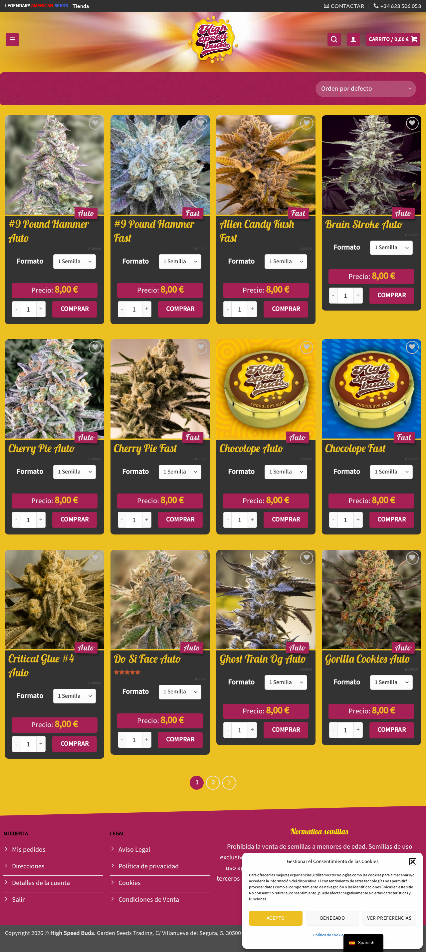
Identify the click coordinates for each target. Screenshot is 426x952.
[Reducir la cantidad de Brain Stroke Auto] (333, 296)
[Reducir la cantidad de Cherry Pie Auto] (16, 520)
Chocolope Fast (355, 448)
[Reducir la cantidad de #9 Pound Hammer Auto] (16, 309)
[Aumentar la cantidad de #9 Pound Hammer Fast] (146, 309)
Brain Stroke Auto (364, 224)
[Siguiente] (229, 783)
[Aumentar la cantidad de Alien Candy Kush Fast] (252, 309)
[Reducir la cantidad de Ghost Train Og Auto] (227, 730)
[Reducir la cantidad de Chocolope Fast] (333, 520)
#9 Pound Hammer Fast (154, 231)
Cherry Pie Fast (145, 448)
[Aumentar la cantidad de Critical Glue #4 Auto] (41, 744)
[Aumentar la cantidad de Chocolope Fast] (358, 520)
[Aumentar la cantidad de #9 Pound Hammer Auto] (41, 309)
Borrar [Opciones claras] (94, 249)
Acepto (276, 918)
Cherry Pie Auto (41, 448)
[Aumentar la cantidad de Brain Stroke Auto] (358, 296)
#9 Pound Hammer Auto (48, 231)
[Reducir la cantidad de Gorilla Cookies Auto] (333, 730)
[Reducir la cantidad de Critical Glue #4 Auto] (16, 744)
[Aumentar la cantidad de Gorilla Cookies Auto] (358, 730)
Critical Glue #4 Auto (41, 665)
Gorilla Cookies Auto (367, 658)
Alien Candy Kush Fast (257, 231)
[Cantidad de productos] (28, 309)
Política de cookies (329, 935)
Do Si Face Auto (147, 658)
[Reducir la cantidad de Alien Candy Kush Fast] (227, 309)
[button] (412, 861)
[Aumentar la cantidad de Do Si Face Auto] (146, 740)
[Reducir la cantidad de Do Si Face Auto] (122, 740)
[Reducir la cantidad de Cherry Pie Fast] (122, 520)
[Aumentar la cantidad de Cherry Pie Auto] (41, 520)
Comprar (75, 309)
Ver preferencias (389, 918)
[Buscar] (334, 39)
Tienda (81, 6)
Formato (30, 262)
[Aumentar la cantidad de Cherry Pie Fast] (146, 520)
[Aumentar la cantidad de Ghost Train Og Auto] (252, 730)
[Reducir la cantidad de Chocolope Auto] (227, 520)
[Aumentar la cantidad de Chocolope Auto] (252, 520)
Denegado (332, 918)
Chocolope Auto (252, 448)
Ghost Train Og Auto (263, 658)
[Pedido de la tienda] (366, 89)
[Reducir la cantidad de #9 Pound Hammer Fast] (122, 309)
